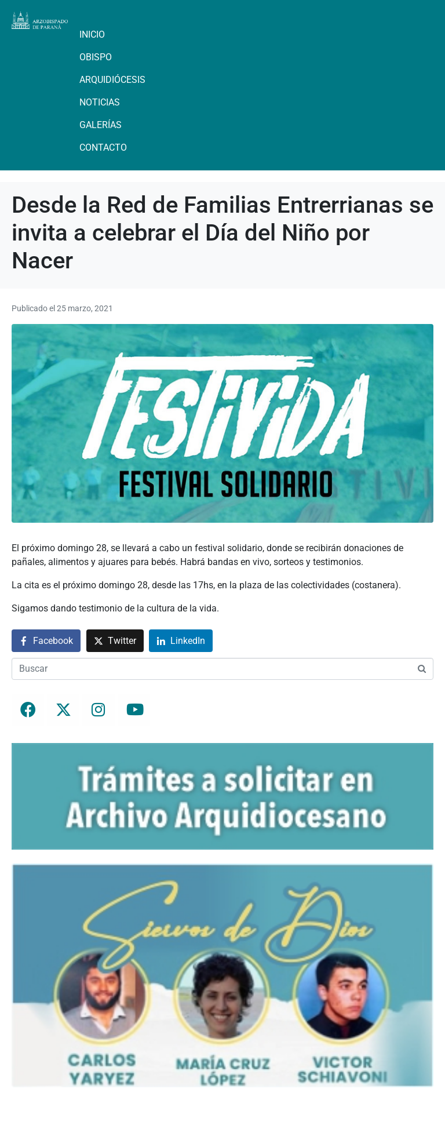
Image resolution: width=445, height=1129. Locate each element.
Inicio (92, 34)
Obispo (95, 57)
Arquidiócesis (112, 79)
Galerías (100, 124)
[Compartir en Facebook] (46, 640)
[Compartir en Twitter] (115, 640)
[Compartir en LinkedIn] (181, 640)
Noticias (99, 102)
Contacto (103, 147)
